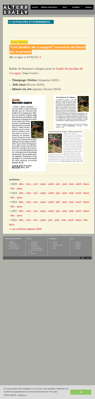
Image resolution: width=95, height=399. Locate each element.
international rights (14, 247)
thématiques (34, 245)
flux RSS (77, 248)
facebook (78, 245)
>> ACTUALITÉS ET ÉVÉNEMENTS (29, 21)
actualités (76, 7)
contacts (88, 7)
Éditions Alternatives (49, 7)
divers (55, 248)
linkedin (77, 247)
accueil (35, 7)
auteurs (33, 253)
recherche (78, 242)
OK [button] (81, 392)
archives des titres (36, 248)
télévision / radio (58, 245)
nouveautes (34, 242)
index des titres (35, 247)
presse (55, 243)
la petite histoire (13, 245)
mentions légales (14, 248)
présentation (12, 243)
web (54, 247)
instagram (78, 243)
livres (65, 7)
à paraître (34, 243)
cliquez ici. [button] (22, 395)
